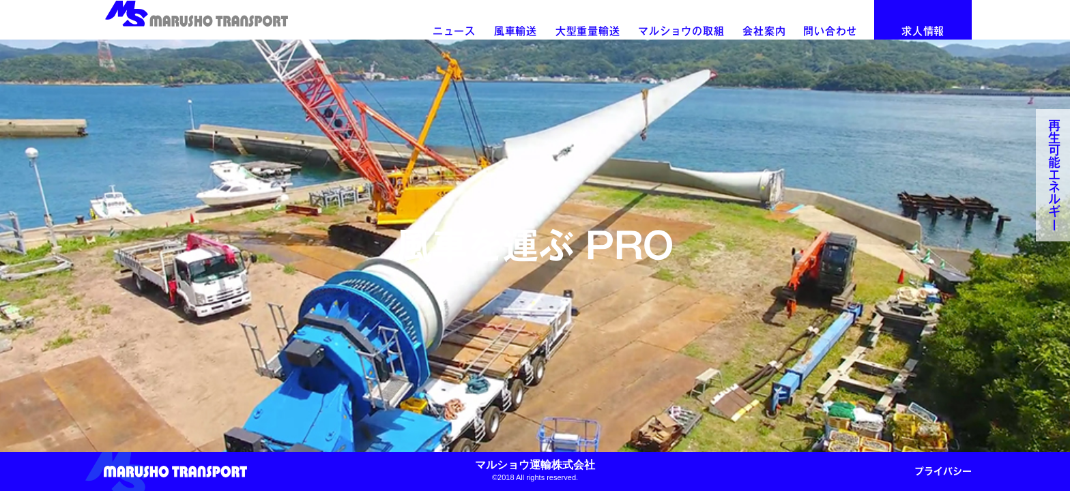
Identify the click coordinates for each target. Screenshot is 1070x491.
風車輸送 (515, 31)
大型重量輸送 (587, 31)
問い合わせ (830, 31)
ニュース (454, 31)
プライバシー (943, 471)
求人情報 (922, 31)
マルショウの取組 (681, 31)
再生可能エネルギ (1054, 175)
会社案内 (763, 31)
